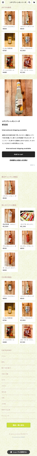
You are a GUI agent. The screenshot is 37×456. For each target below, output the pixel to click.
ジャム (3, 356)
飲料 (3, 362)
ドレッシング (5, 416)
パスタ (4, 386)
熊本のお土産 (6, 410)
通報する (32, 165)
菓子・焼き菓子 (6, 368)
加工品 (4, 392)
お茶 (3, 398)
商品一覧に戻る (18, 425)
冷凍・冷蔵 (5, 374)
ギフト (3, 380)
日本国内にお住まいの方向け (18, 160)
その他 (4, 404)
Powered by (18, 437)
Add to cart (18, 154)
